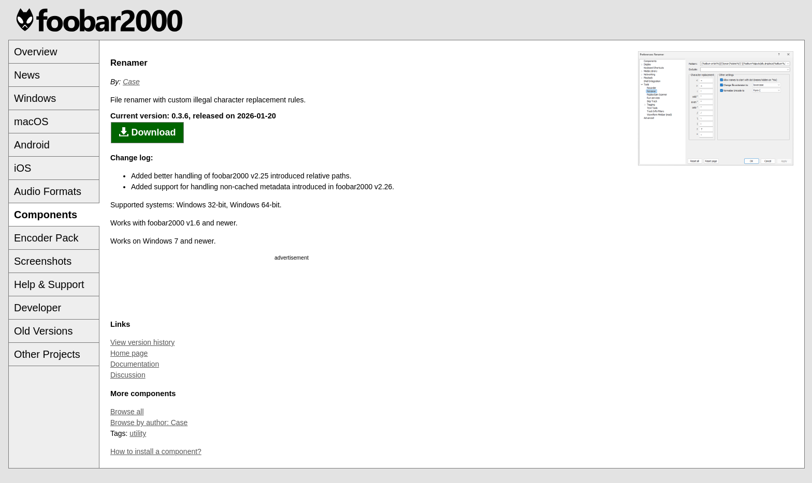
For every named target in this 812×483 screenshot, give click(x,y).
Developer (37, 307)
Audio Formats (47, 191)
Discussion (128, 375)
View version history (142, 342)
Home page (129, 353)
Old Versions (43, 331)
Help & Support (49, 284)
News (27, 75)
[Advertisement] (291, 288)
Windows (35, 98)
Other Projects (47, 354)
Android (32, 144)
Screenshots (42, 261)
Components (45, 214)
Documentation (134, 364)
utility (137, 433)
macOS (31, 121)
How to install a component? (155, 451)
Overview (35, 51)
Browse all (127, 411)
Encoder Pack (46, 238)
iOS (22, 168)
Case (131, 82)
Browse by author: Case (148, 422)
